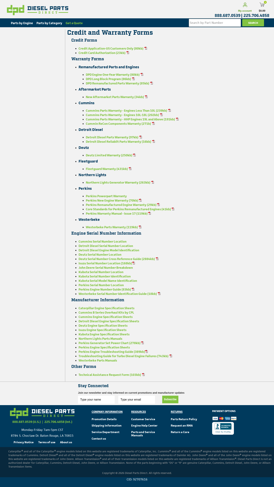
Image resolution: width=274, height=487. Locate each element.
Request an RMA (182, 425)
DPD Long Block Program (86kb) (108, 79)
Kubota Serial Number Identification (105, 276)
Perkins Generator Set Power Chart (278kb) (110, 343)
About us (66, 442)
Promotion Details (104, 419)
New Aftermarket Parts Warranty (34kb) (115, 97)
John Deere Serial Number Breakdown (106, 268)
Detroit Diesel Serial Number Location (106, 246)
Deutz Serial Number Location (100, 255)
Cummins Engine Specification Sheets (106, 317)
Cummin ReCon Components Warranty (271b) (118, 124)
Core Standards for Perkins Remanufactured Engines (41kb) (128, 209)
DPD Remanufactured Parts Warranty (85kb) (117, 83)
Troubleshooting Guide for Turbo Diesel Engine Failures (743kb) (123, 356)
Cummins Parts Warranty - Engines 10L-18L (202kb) (122, 115)
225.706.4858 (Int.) (58, 422)
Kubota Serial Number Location (101, 272)
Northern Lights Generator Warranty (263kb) (118, 182)
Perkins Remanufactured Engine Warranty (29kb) (121, 205)
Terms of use (46, 442)
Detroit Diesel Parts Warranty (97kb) (112, 137)
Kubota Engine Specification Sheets (104, 334)
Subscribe (170, 399)
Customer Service (143, 419)
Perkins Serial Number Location (101, 285)
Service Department (105, 432)
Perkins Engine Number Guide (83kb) (105, 289)
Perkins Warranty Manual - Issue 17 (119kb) (117, 214)
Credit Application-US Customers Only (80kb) (111, 48)
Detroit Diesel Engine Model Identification (109, 250)
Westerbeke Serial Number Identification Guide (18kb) (118, 294)
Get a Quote (74, 23)
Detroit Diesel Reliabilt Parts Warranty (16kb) (118, 142)
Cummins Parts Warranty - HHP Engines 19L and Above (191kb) (130, 119)
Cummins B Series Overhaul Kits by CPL (106, 312)
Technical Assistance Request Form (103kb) (110, 375)
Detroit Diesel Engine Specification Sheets (109, 321)
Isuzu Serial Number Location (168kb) (105, 263)
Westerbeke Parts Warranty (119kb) (112, 227)
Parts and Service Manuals (143, 433)
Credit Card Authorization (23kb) (102, 53)
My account (245, 10)
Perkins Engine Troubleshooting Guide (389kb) (112, 352)
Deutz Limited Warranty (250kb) (109, 155)
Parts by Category (49, 23)
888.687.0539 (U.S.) (26, 422)
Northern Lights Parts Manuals (100, 339)
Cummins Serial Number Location (102, 242)
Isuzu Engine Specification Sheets (102, 330)
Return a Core (180, 432)
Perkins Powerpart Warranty (106, 196)
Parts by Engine (22, 23)
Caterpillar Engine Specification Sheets (106, 308)
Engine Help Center (144, 425)
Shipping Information (107, 425)
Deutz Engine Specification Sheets (103, 326)
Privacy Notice (24, 442)
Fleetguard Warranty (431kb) (107, 169)
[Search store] (215, 23)
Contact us (99, 439)
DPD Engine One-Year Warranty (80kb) (113, 75)
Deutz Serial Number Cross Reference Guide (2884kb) (117, 259)
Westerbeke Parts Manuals (98, 360)
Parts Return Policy (184, 419)
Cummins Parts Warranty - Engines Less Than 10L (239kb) (126, 111)
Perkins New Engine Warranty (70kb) (112, 200)
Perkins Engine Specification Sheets (104, 347)
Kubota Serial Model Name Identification (108, 281)
